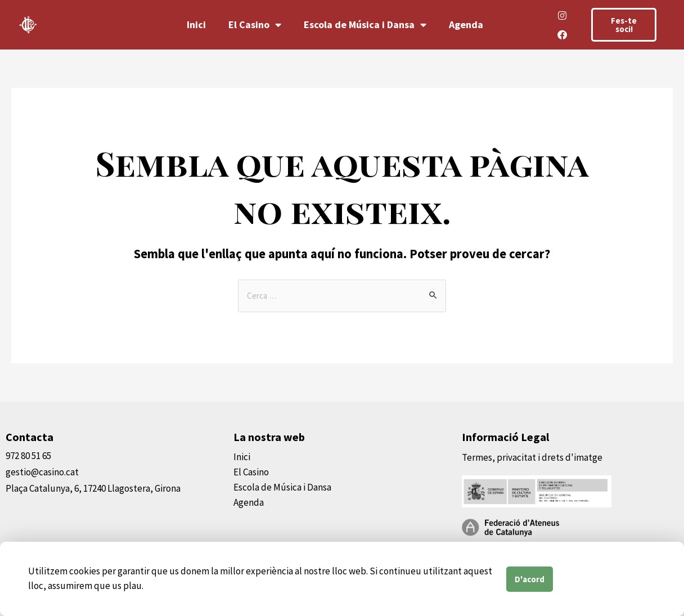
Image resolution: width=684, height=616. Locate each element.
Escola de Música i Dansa (365, 24)
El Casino (254, 24)
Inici (196, 24)
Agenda (466, 24)
